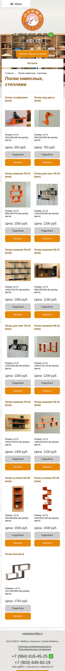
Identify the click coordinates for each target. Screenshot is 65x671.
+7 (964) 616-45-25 (29, 34)
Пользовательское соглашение (34, 649)
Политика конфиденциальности (34, 646)
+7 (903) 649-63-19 (32, 41)
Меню (18, 3)
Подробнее (18, 154)
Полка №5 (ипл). (14, 554)
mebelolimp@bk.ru (32, 633)
